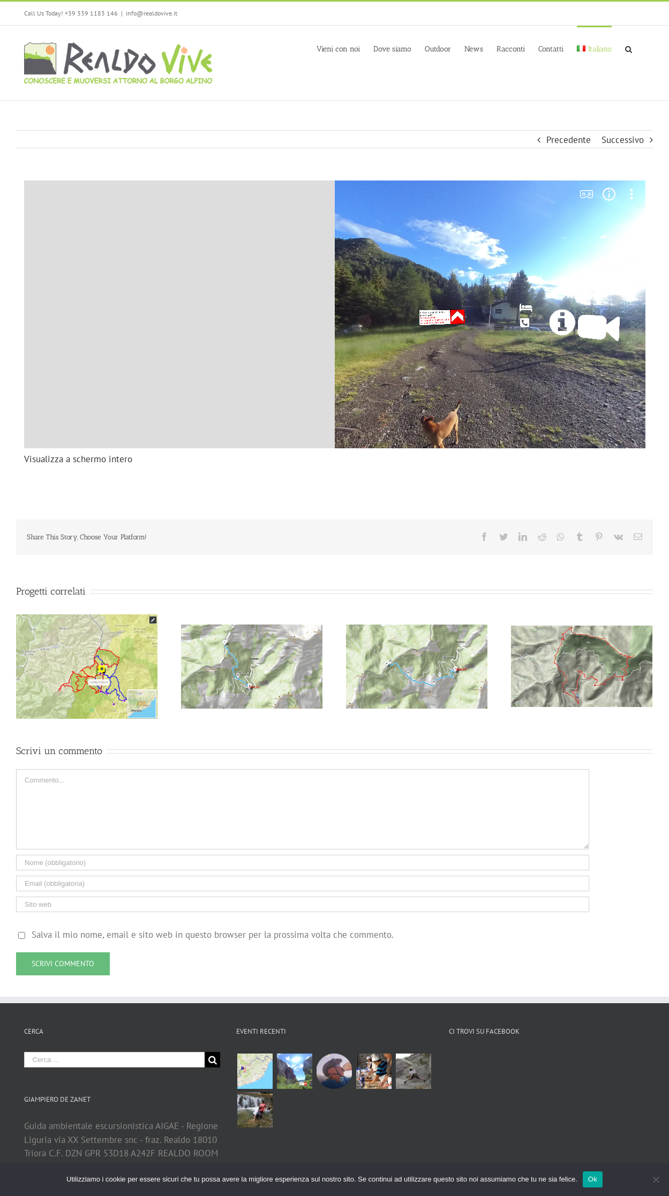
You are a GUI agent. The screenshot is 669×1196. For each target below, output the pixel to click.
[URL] (302, 904)
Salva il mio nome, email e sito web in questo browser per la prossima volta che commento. (213, 935)
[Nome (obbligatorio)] (302, 862)
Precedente (568, 140)
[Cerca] (628, 48)
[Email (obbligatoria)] (302, 883)
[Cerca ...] (114, 1059)
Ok (592, 1179)
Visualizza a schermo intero (78, 459)
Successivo (623, 140)
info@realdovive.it (151, 13)
